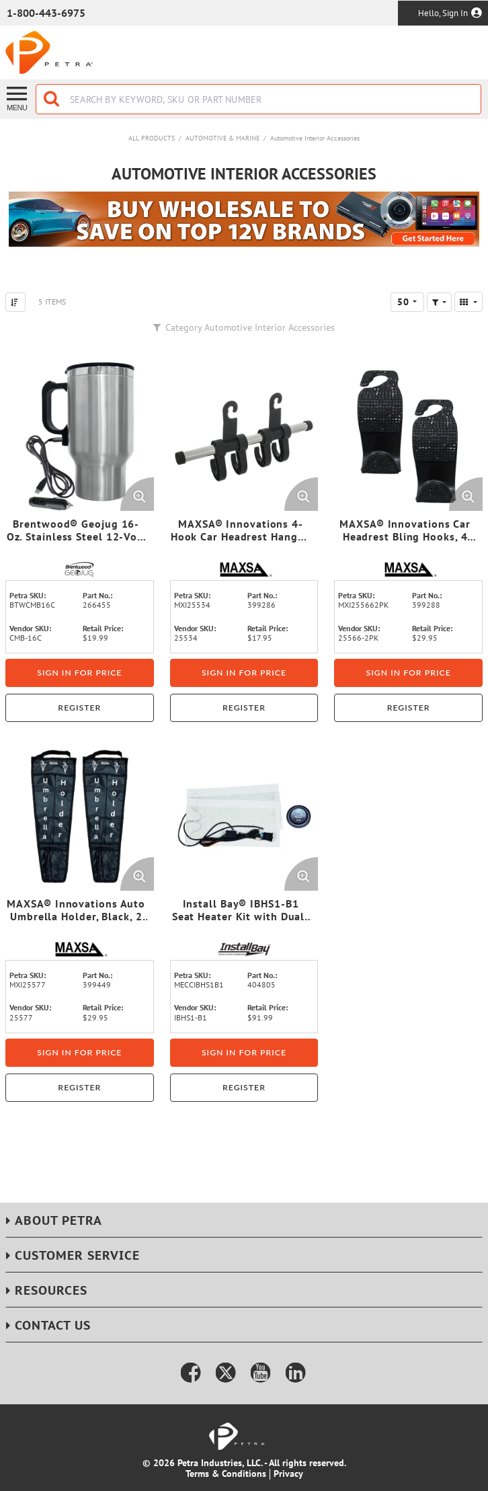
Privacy (288, 1473)
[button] (439, 302)
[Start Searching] (52, 99)
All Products (151, 138)
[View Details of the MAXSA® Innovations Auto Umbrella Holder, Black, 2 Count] (79, 816)
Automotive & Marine (222, 138)
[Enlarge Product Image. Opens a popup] (137, 494)
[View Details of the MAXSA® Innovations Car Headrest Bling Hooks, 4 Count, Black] (408, 436)
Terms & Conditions (226, 1473)
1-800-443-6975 (46, 12)
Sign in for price (79, 673)
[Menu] (18, 97)
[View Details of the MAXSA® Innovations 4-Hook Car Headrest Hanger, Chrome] (244, 436)
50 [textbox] (403, 302)
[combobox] (258, 99)
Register (79, 707)
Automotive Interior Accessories (315, 138)
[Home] (49, 52)
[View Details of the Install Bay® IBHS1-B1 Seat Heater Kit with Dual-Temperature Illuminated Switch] (244, 816)
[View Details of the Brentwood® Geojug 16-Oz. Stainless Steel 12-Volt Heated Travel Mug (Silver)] (79, 436)
